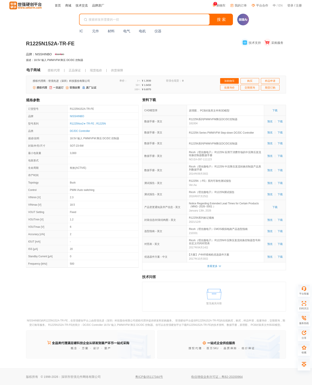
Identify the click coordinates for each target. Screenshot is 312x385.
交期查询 (250, 87)
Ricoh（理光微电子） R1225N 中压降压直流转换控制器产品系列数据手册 (225, 168)
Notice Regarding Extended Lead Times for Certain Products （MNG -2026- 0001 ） (224, 205)
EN (280, 5)
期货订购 (270, 87)
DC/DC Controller (80, 131)
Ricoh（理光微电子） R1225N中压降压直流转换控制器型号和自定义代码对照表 (224, 242)
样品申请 (270, 80)
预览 (270, 121)
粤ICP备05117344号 (149, 376)
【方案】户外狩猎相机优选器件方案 (209, 254)
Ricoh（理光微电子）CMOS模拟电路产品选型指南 (218, 229)
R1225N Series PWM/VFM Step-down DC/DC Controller (221, 132)
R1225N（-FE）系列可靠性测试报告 (210, 180)
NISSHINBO (77, 116)
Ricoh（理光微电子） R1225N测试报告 (211, 192)
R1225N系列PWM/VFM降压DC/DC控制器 (213, 119)
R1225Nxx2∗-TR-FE (82, 123)
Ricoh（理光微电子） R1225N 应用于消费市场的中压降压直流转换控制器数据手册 (225, 154)
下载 (275, 110)
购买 (249, 80)
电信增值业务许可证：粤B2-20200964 (217, 376)
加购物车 (229, 80)
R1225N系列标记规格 (201, 217)
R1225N (101, 123)
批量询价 (229, 87)
